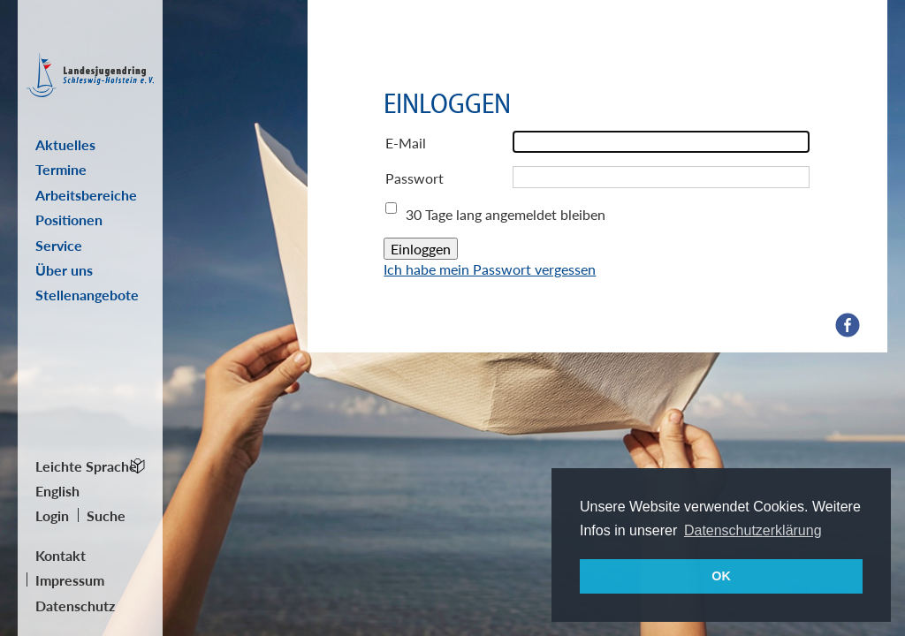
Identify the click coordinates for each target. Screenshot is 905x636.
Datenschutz (75, 605)
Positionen (69, 219)
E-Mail (405, 142)
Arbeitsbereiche (86, 194)
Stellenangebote (87, 294)
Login (52, 515)
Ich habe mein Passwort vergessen (490, 269)
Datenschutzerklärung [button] (753, 530)
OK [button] (721, 576)
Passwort (414, 178)
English (57, 490)
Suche (106, 515)
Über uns (64, 269)
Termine (61, 169)
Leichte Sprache (86, 466)
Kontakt (60, 555)
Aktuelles (65, 144)
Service (58, 245)
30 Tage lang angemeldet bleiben (505, 214)
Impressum (69, 580)
